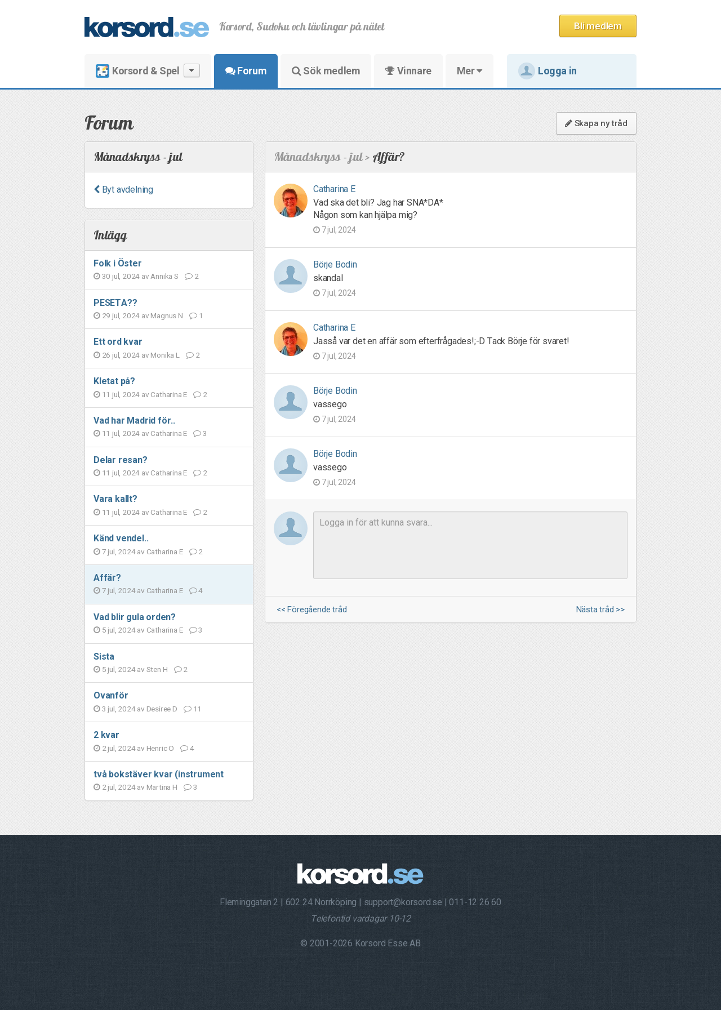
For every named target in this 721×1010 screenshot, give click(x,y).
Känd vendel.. (121, 538)
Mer (469, 71)
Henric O (160, 748)
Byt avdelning (123, 189)
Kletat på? (114, 381)
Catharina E (168, 394)
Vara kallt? (115, 498)
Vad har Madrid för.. (134, 420)
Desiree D (161, 708)
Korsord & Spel (148, 71)
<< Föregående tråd (311, 610)
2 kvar (106, 734)
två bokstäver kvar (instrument (159, 774)
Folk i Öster (118, 263)
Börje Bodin (335, 264)
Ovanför (111, 695)
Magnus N (166, 315)
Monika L (164, 354)
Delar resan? (121, 460)
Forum (245, 71)
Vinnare (408, 71)
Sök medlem (326, 71)
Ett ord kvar (118, 341)
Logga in (547, 71)
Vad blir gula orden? (135, 617)
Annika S (164, 276)
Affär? (107, 577)
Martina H (161, 786)
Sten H (157, 669)
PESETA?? (115, 302)
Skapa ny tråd (596, 123)
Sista (104, 656)
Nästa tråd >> (600, 610)
